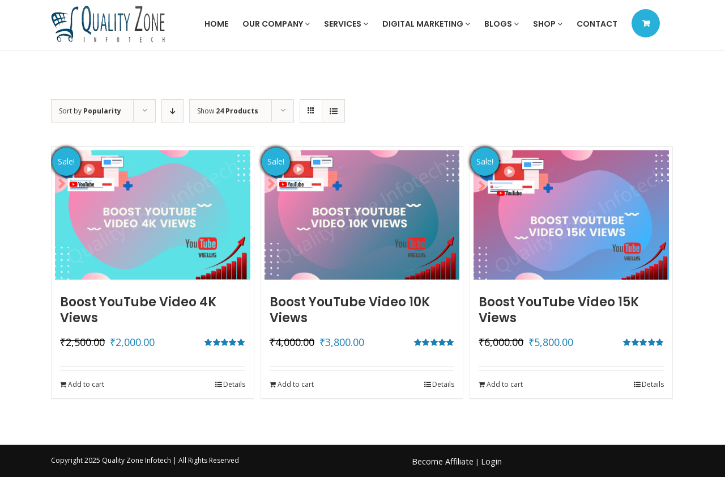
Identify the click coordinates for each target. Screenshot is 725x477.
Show (227, 111)
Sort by (90, 111)
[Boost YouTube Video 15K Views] (571, 215)
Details (234, 384)
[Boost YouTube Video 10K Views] (362, 215)
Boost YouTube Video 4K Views (138, 310)
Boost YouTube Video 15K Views (559, 310)
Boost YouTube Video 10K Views (350, 310)
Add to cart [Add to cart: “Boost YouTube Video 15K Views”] (505, 384)
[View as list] (333, 111)
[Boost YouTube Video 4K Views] (152, 215)
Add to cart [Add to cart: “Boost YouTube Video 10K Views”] (296, 384)
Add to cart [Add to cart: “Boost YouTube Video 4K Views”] (86, 384)
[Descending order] (172, 111)
